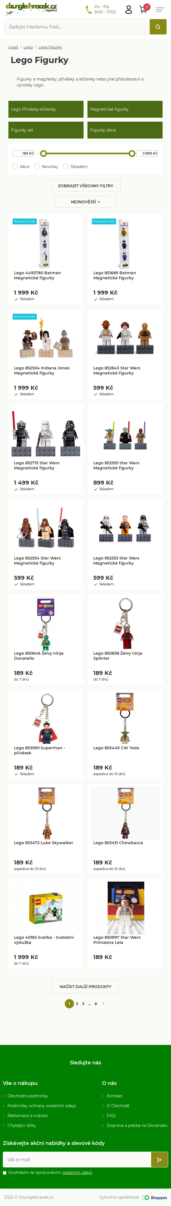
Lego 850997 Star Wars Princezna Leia (116, 940)
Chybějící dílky (22, 1125)
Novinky (46, 166)
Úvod (13, 47)
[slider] (43, 153)
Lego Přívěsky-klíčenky (33, 109)
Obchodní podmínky (28, 1095)
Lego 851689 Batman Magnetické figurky (114, 275)
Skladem (75, 166)
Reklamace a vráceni (28, 1115)
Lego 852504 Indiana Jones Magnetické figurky (42, 370)
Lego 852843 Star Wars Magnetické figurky (116, 370)
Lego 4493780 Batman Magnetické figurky (37, 275)
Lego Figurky (50, 47)
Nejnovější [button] (84, 201)
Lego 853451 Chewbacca (118, 842)
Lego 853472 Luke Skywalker (43, 842)
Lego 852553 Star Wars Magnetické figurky (116, 561)
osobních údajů (77, 1172)
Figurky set (22, 130)
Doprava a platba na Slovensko (137, 1125)
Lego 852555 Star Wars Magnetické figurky (116, 465)
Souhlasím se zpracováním (50, 1172)
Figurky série (103, 130)
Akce (20, 166)
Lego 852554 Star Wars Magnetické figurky (37, 561)
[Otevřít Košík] (143, 9)
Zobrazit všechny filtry (85, 185)
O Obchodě (118, 1105)
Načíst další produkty (85, 986)
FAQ (111, 1115)
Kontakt (115, 1095)
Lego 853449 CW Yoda (116, 747)
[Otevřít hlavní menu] (128, 9)
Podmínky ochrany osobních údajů (42, 1105)
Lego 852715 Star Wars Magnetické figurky (36, 465)
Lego (28, 47)
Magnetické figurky (109, 109)
